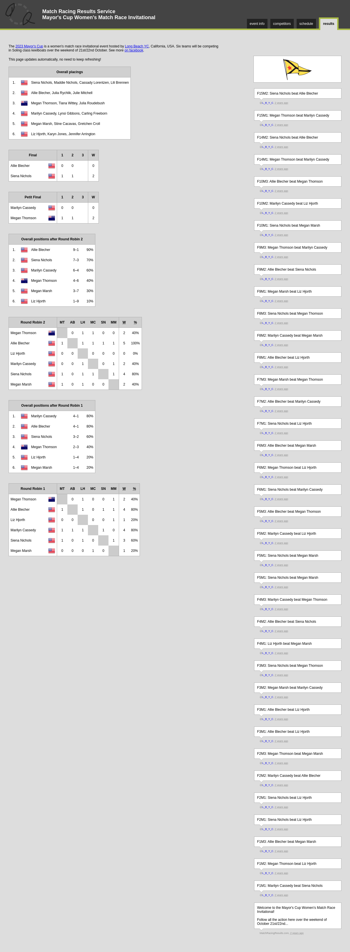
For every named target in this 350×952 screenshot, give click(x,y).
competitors (282, 24)
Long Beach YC (137, 46)
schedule (306, 24)
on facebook (133, 50)
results (328, 24)
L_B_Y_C (267, 102)
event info (257, 24)
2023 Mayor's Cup (29, 46)
